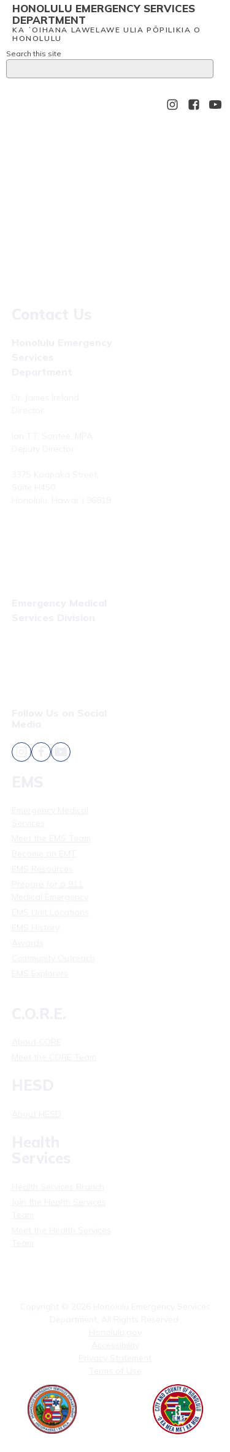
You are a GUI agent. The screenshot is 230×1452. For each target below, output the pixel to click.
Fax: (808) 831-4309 (51, 659)
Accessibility (115, 1345)
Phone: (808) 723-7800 (57, 529)
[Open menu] (24, 104)
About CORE (36, 1041)
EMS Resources (42, 868)
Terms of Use (115, 1370)
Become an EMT (44, 853)
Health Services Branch (58, 1186)
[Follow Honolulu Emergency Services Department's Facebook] (194, 104)
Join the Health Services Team (59, 1208)
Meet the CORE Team (54, 1057)
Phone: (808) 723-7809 (57, 644)
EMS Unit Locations (50, 912)
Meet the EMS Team (51, 838)
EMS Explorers (40, 973)
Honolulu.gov (115, 1332)
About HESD (36, 1113)
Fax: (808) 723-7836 (51, 544)
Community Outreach (53, 958)
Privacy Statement (115, 1357)
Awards (28, 942)
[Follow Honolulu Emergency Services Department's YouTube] (215, 104)
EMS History (35, 927)
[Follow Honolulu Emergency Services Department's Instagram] (172, 104)
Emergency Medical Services (50, 816)
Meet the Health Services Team (61, 1236)
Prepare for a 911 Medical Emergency (50, 890)
